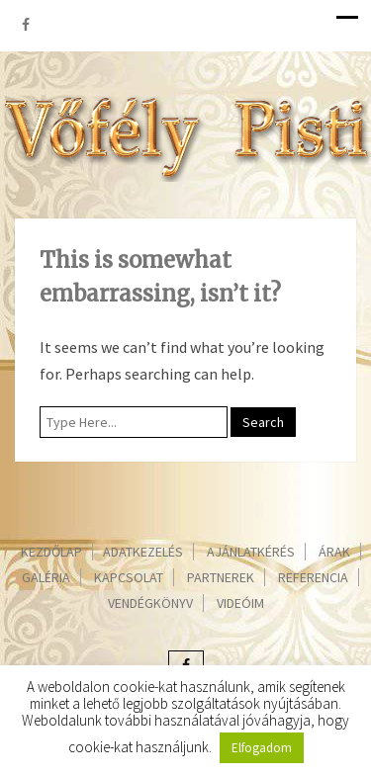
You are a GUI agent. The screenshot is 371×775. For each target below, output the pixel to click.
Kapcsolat (128, 577)
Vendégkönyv (150, 603)
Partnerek (220, 577)
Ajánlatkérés (251, 551)
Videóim (240, 603)
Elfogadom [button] (262, 747)
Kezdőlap (51, 551)
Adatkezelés (143, 551)
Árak (334, 551)
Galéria (46, 577)
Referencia (313, 577)
